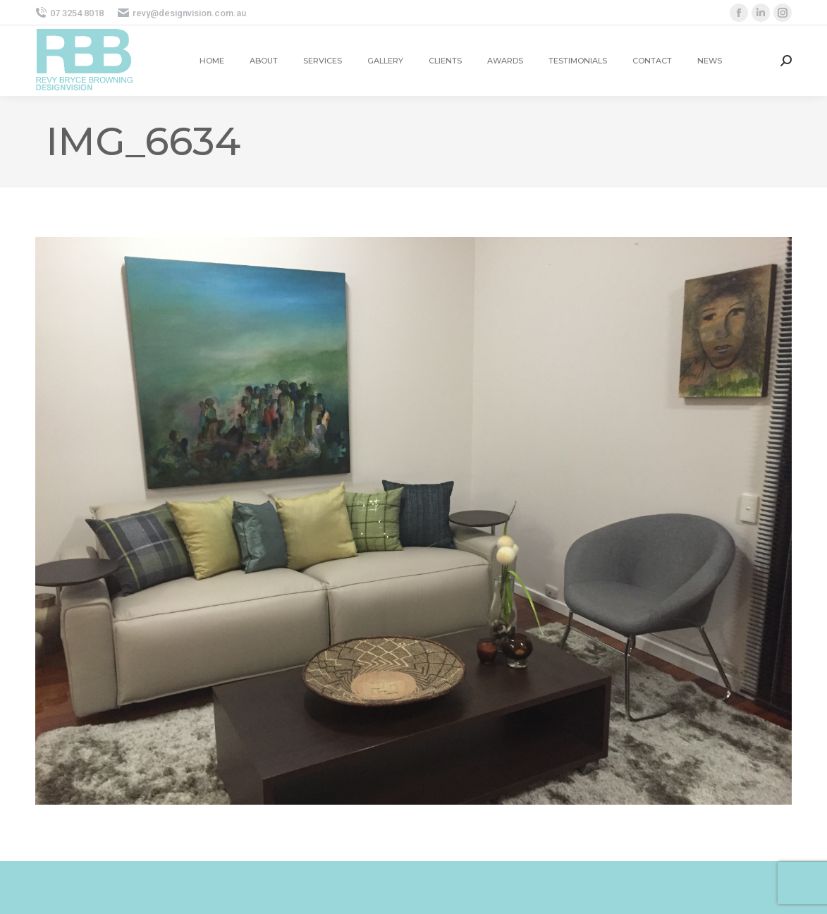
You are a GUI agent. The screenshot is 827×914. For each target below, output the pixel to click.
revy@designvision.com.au (182, 13)
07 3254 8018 (69, 13)
